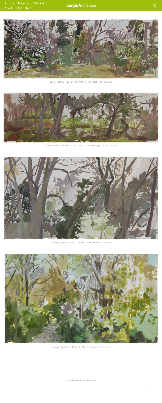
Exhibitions (40, 3)
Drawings (23, 3)
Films (19, 8)
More (29, 8)
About (8, 8)
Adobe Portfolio (87, 380)
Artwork (9, 3)
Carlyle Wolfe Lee (81, 5)
